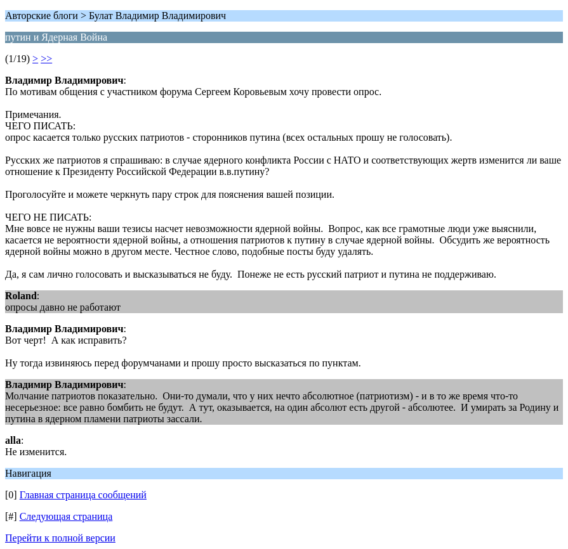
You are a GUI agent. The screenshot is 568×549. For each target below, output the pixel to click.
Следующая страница (66, 516)
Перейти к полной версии (60, 538)
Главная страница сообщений (83, 494)
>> (46, 58)
